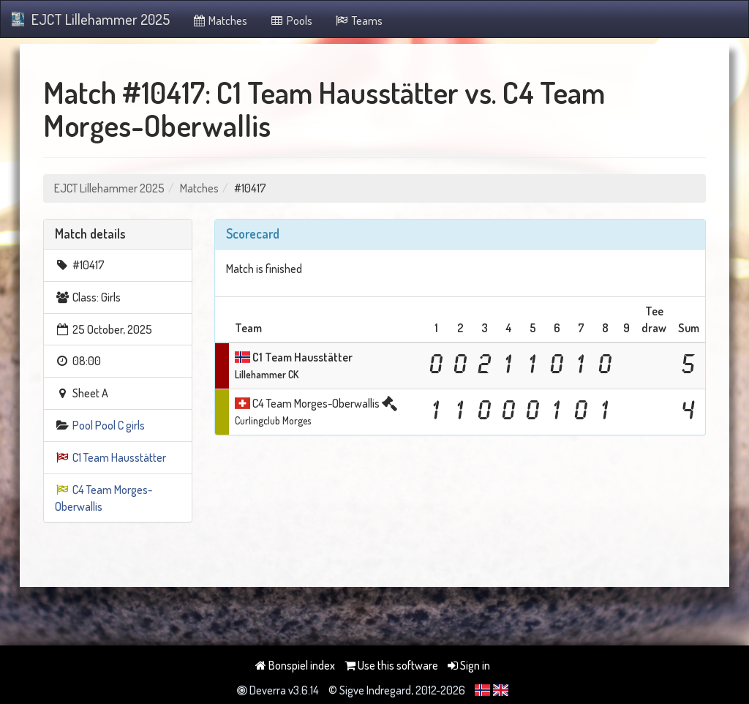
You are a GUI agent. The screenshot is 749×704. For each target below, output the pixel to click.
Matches (220, 20)
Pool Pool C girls (108, 425)
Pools (290, 20)
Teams (358, 20)
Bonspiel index (295, 665)
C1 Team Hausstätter (119, 457)
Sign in (469, 665)
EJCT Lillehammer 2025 (91, 19)
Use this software (391, 665)
